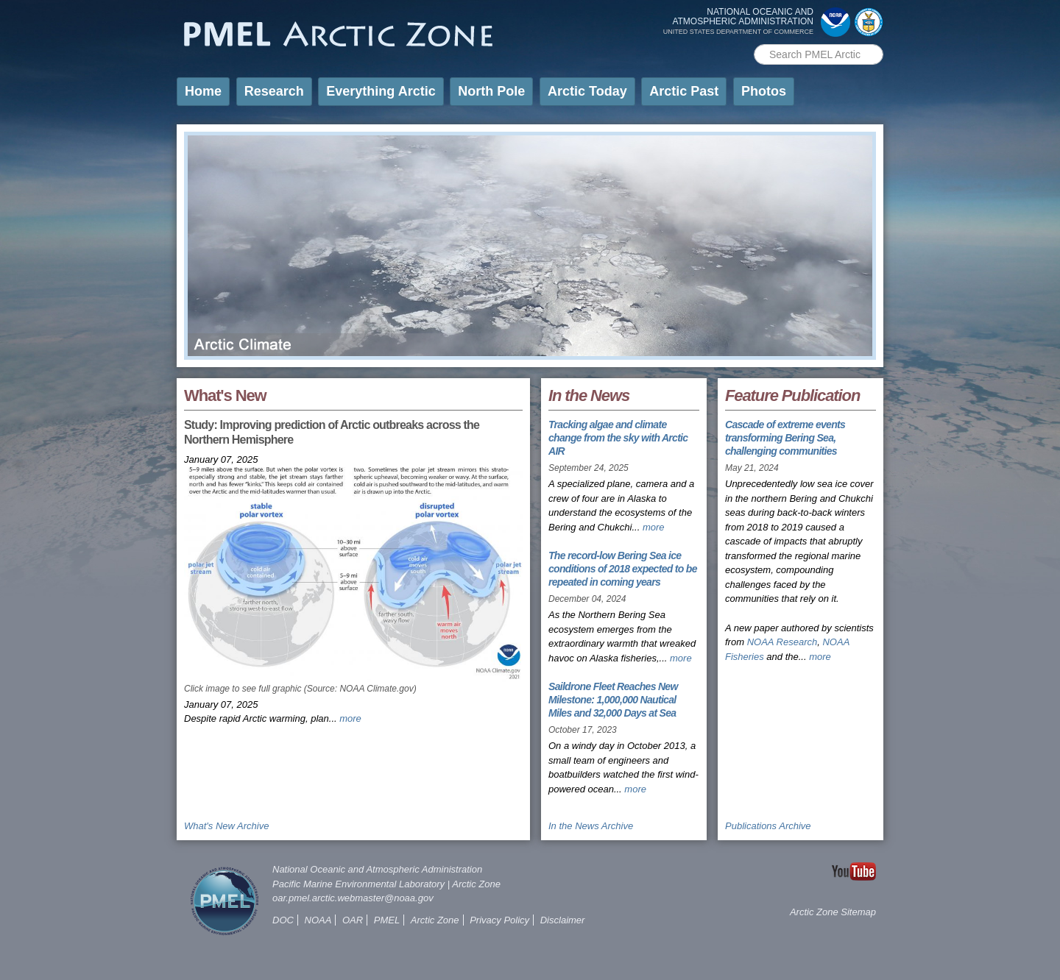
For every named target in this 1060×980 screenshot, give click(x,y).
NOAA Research (782, 641)
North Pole (491, 91)
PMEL (387, 920)
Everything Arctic (380, 91)
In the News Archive (590, 825)
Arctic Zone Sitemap (833, 911)
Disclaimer (562, 920)
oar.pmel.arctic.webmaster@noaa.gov (353, 897)
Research (274, 91)
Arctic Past (683, 91)
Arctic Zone (476, 884)
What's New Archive (226, 825)
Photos (763, 91)
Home (203, 91)
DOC (283, 920)
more (350, 718)
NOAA (318, 920)
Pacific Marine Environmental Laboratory (358, 884)
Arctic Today (587, 91)
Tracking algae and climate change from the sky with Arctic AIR (618, 438)
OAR (352, 920)
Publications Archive (768, 825)
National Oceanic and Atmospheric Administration (377, 869)
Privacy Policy (499, 920)
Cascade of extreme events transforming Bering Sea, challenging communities (785, 438)
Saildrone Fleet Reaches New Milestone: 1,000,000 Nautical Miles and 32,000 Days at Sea (613, 700)
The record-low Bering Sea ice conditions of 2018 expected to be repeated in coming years (622, 569)
